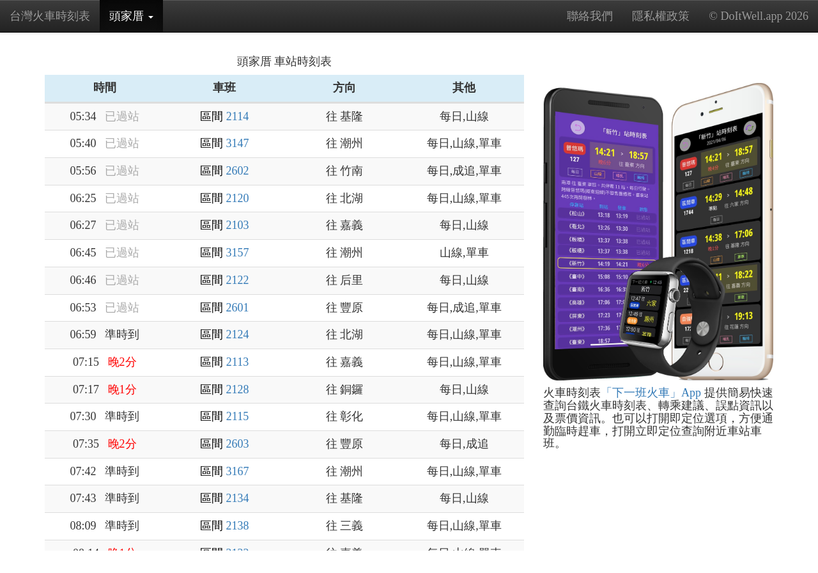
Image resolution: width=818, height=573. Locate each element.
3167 (237, 471)
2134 (237, 498)
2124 (237, 334)
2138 (237, 525)
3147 (237, 143)
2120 (237, 198)
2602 (237, 170)
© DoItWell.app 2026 (758, 16)
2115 (237, 416)
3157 (237, 252)
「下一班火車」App (651, 392)
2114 (237, 116)
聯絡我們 (590, 16)
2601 (237, 307)
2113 (237, 362)
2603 (237, 443)
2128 (237, 389)
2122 (237, 280)
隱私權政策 (661, 16)
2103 (237, 225)
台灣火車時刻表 (50, 16)
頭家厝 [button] (136, 20)
